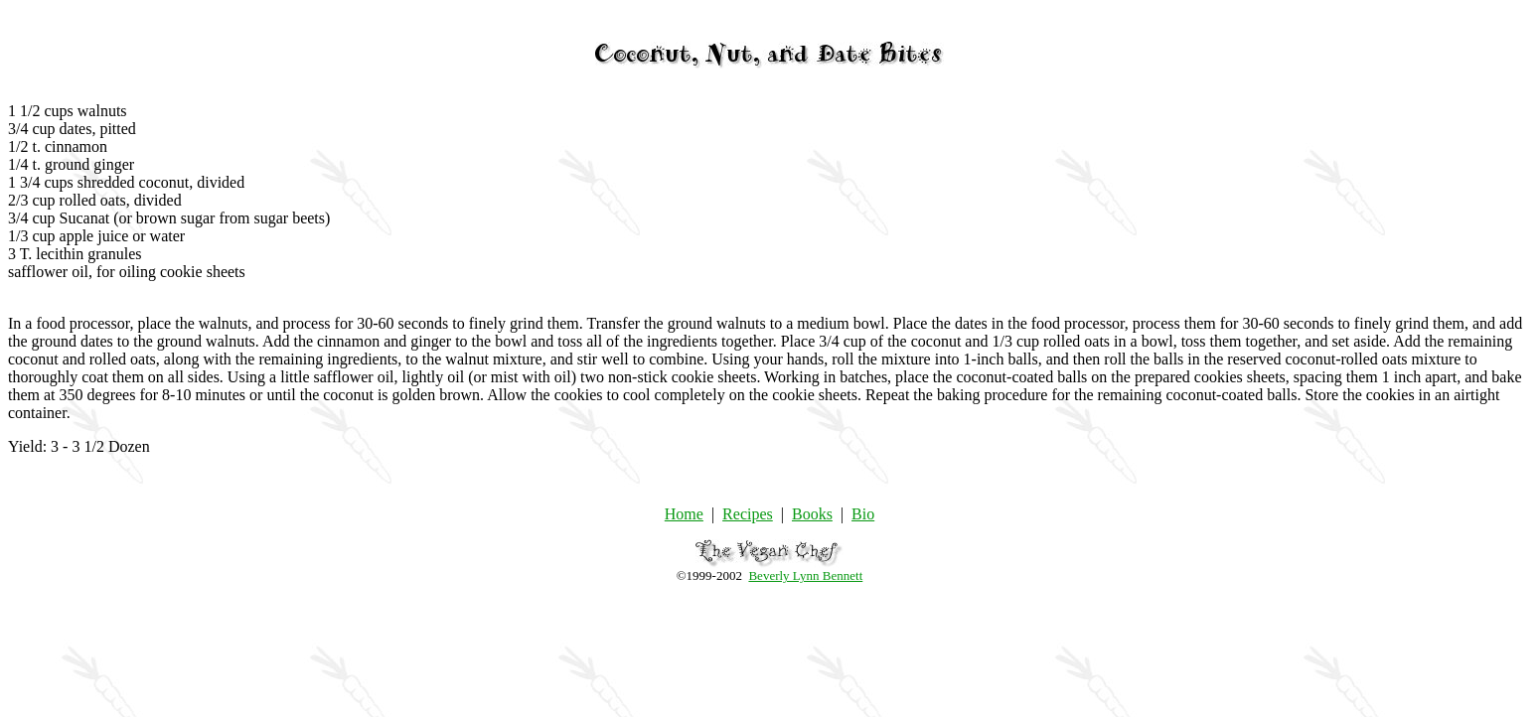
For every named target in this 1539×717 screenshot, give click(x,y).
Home (684, 513)
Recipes (747, 513)
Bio (862, 513)
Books (812, 513)
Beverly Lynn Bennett (805, 575)
